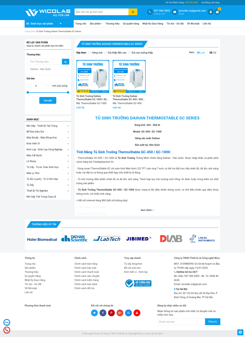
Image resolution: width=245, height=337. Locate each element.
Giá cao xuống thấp (140, 52)
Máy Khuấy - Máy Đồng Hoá (42, 137)
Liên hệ (207, 23)
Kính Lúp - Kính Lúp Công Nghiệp (44, 149)
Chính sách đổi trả (84, 288)
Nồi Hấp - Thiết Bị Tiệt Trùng (42, 126)
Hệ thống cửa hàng (210, 2)
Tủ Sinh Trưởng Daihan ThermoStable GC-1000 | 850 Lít (92, 98)
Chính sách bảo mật (85, 268)
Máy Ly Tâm (33, 173)
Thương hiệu (113, 23)
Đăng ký (212, 321)
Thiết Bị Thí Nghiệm (37, 190)
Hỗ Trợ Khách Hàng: (182, 2)
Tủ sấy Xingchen (133, 263)
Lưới (201, 52)
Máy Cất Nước (34, 155)
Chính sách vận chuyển (87, 276)
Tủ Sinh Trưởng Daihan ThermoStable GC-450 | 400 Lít (128, 98)
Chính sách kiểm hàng (87, 280)
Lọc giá (48, 100)
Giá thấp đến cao (115, 52)
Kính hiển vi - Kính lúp (136, 272)
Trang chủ (80, 23)
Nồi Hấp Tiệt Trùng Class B (41, 196)
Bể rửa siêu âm (132, 268)
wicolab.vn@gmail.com (192, 10)
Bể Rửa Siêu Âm (35, 131)
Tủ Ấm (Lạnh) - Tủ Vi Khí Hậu (42, 179)
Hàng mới (95, 52)
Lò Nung (31, 161)
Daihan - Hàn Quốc (40, 69)
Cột (213, 52)
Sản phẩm (96, 23)
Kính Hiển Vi (33, 143)
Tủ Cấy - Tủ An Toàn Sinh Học (43, 167)
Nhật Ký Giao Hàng (152, 23)
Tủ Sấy (30, 185)
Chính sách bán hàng (86, 263)
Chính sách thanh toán (87, 272)
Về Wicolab (193, 23)
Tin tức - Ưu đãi (175, 23)
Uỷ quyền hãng (131, 23)
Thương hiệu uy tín (44, 224)
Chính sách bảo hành (86, 284)
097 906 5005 (162, 10)
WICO (160, 333)
